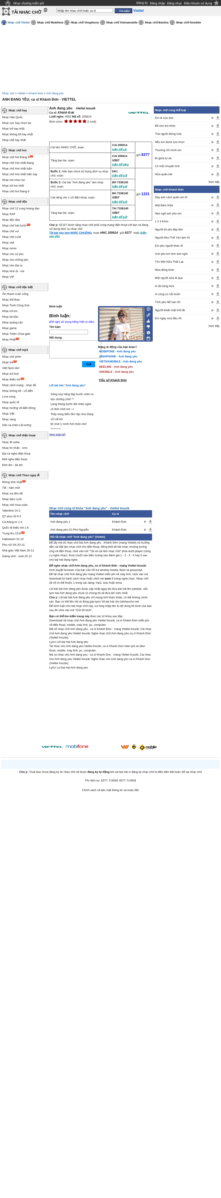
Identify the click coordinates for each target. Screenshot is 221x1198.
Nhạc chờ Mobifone (50, 22)
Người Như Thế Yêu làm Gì (172, 237)
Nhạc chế (8, 242)
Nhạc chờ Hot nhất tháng (18, 162)
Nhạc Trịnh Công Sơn (16, 305)
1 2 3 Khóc (161, 221)
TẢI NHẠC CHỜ (26, 12)
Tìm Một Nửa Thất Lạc (169, 261)
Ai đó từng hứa (164, 286)
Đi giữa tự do (163, 158)
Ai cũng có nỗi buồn (167, 294)
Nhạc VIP (8, 276)
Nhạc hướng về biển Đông (18, 408)
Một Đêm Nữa (164, 205)
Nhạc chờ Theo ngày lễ (24, 475)
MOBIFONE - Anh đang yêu (117, 351)
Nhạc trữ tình (10, 373)
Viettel (21, 93)
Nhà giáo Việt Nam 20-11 (18, 550)
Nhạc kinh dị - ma (13, 271)
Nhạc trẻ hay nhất (13, 128)
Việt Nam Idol (10, 368)
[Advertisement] (100, 707)
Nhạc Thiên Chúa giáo (16, 333)
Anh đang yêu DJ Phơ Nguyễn (69, 529)
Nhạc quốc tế (10, 402)
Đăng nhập (157, 3)
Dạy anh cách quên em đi (171, 197)
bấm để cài (119, 149)
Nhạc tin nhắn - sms (14, 447)
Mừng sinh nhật (12, 482)
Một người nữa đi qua (169, 278)
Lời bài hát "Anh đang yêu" (67, 385)
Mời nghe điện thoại (14, 459)
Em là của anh (164, 117)
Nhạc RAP (8, 214)
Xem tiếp (213, 182)
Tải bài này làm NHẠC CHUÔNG (70, 232)
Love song (8, 396)
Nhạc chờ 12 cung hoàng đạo (20, 208)
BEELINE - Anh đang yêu (116, 366)
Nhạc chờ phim (11, 356)
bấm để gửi (119, 175)
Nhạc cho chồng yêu (15, 259)
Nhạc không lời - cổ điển (17, 390)
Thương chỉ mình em (168, 150)
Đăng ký (142, 3)
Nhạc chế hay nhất (14, 140)
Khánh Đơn (36, 93)
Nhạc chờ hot (17, 150)
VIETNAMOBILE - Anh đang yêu (120, 361)
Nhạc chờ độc (18, 201)
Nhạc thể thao (11, 299)
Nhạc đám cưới (12, 499)
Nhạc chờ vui (10, 231)
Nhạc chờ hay (18, 110)
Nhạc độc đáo (11, 219)
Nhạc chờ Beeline (156, 22)
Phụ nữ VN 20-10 (13, 544)
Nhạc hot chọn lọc (13, 180)
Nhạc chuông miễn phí (28, 3)
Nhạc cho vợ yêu (12, 254)
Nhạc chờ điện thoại (22, 435)
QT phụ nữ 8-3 (11, 516)
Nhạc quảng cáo (12, 322)
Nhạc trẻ (7, 362)
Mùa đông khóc (164, 269)
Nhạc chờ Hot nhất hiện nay (19, 174)
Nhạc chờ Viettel (19, 22)
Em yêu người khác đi (169, 245)
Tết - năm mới (11, 487)
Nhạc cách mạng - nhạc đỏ (19, 385)
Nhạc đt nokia (10, 442)
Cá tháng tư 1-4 (12, 522)
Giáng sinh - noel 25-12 (17, 556)
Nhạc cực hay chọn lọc (17, 123)
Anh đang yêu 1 (60, 521)
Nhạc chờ (8, 93)
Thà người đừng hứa (168, 133)
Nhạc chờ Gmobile (188, 22)
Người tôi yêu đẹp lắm (169, 229)
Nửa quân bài (163, 174)
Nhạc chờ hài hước (14, 225)
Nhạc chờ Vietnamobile (122, 22)
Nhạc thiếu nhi (11, 379)
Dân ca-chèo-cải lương (16, 425)
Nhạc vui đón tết (12, 493)
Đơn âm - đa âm (12, 465)
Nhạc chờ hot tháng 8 (15, 191)
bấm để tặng (120, 164)
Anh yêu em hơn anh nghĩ (171, 253)
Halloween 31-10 (13, 539)
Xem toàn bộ (57, 434)
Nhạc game (9, 328)
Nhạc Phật (8, 339)
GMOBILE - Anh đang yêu (116, 371)
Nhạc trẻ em (10, 311)
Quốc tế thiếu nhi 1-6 (15, 527)
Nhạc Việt (8, 413)
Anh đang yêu (55, 93)
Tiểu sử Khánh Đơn (113, 380)
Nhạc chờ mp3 (18, 349)
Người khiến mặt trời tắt (170, 310)
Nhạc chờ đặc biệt (21, 287)
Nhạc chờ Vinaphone (85, 22)
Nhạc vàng (9, 419)
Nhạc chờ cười (11, 237)
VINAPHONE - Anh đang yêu (118, 356)
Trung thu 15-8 (11, 533)
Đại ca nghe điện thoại (16, 453)
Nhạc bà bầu (10, 316)
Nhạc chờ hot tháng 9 (15, 157)
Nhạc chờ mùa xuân (15, 504)
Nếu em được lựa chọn (169, 142)
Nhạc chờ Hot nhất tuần (17, 168)
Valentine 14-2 (11, 510)
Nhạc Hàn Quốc (12, 117)
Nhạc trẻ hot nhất (13, 185)
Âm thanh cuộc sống (15, 294)
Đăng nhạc (174, 3)
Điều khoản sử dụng (198, 3)
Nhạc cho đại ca (12, 265)
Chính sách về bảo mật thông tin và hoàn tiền (110, 790)
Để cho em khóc (165, 125)
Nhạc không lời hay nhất (17, 134)
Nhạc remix (9, 248)
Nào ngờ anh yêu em (168, 213)
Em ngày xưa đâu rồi (168, 318)
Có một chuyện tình (167, 166)
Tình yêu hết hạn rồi (167, 302)
